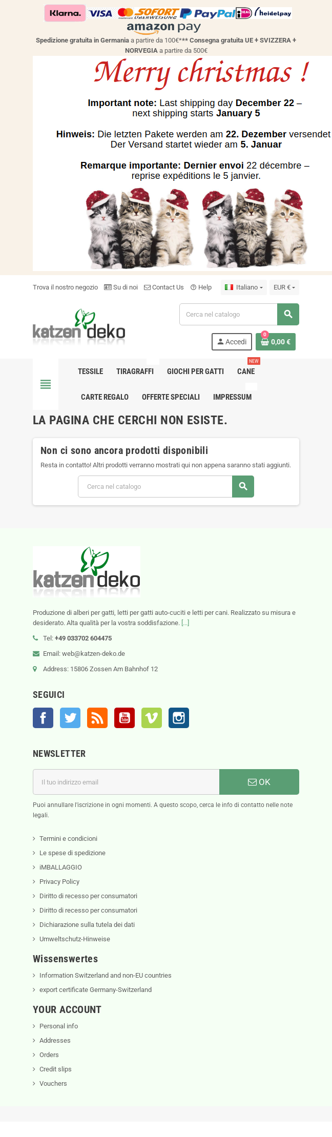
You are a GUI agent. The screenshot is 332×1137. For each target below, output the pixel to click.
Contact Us (164, 287)
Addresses (55, 1040)
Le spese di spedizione (72, 853)
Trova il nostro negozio (65, 287)
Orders (49, 1055)
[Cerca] (239, 314)
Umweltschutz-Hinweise (74, 939)
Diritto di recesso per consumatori (88, 896)
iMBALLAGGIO (60, 867)
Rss (97, 718)
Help (201, 287)
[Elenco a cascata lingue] (243, 287)
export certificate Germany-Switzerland (95, 990)
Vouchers (53, 1083)
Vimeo (151, 718)
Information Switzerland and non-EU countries (105, 975)
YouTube (124, 718)
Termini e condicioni (68, 838)
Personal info (58, 1026)
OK (259, 782)
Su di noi (121, 287)
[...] (185, 623)
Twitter (70, 718)
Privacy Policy (59, 881)
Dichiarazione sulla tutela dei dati (87, 924)
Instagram (179, 718)
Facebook (43, 718)
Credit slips (55, 1069)
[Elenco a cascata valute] (284, 287)
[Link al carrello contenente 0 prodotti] (276, 341)
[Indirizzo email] (126, 782)
